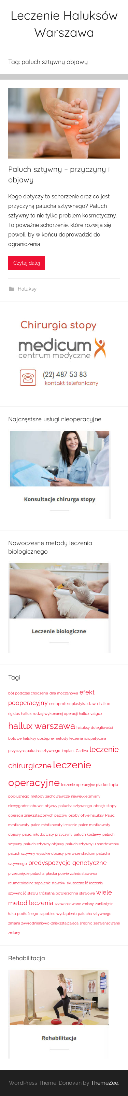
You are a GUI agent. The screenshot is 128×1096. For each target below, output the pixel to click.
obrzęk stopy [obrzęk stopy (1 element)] (105, 806)
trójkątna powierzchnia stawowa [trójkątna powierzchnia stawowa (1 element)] (67, 893)
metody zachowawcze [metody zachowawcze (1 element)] (50, 796)
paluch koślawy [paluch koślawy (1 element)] (87, 834)
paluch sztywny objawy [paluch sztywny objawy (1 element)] (44, 844)
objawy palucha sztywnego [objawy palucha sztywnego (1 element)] (68, 806)
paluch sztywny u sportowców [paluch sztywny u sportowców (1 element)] (92, 844)
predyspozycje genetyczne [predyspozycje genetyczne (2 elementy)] (67, 862)
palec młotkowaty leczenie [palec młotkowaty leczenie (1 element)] (54, 825)
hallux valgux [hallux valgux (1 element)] (90, 713)
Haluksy (27, 289)
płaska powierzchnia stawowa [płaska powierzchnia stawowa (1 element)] (71, 873)
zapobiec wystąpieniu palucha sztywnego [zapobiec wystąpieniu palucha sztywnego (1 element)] (76, 914)
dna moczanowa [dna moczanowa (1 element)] (63, 693)
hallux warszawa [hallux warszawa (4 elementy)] (41, 725)
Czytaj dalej (26, 263)
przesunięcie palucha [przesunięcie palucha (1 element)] (26, 873)
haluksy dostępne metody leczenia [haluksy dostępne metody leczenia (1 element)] (53, 738)
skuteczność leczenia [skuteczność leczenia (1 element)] (85, 883)
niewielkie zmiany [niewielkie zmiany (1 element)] (85, 796)
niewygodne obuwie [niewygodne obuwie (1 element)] (25, 806)
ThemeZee (104, 1083)
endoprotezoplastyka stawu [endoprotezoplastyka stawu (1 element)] (73, 704)
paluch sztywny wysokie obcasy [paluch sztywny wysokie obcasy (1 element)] (36, 853)
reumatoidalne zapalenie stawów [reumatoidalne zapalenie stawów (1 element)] (36, 883)
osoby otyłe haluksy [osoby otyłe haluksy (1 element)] (86, 815)
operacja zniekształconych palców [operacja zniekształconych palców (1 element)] (37, 815)
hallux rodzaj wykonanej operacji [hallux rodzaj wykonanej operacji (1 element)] (49, 713)
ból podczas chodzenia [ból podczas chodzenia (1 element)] (28, 693)
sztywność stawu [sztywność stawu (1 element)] (23, 893)
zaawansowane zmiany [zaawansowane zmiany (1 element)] (74, 904)
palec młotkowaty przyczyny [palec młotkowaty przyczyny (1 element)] (47, 834)
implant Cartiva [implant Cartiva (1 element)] (75, 751)
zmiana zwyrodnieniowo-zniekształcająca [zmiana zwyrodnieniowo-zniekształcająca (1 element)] (43, 923)
